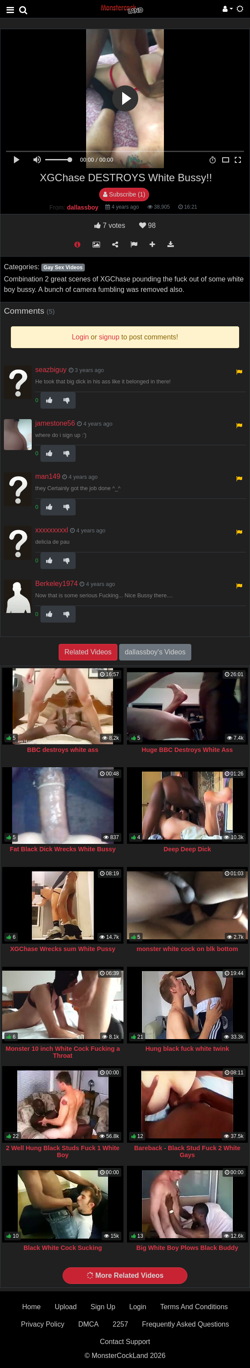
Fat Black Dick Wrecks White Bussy (63, 849)
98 (147, 225)
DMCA (88, 1324)
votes (109, 225)
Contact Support (125, 1341)
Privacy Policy (42, 1324)
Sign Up (102, 1306)
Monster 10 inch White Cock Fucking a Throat (63, 1052)
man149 (47, 476)
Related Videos (87, 652)
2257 (120, 1324)
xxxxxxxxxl (51, 530)
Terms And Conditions (194, 1306)
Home (31, 1306)
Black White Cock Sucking (62, 1247)
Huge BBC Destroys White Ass (187, 749)
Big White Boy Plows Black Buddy (187, 1247)
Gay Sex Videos (63, 267)
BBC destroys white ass (62, 749)
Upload (66, 1306)
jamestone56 (55, 423)
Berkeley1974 (56, 583)
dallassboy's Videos (155, 652)
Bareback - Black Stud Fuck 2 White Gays (187, 1151)
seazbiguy (51, 369)
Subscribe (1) (124, 194)
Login (137, 1306)
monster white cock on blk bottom (187, 948)
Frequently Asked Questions (185, 1324)
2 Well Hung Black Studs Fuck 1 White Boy (63, 1151)
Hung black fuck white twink (187, 1048)
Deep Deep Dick (187, 849)
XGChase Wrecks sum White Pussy (62, 948)
